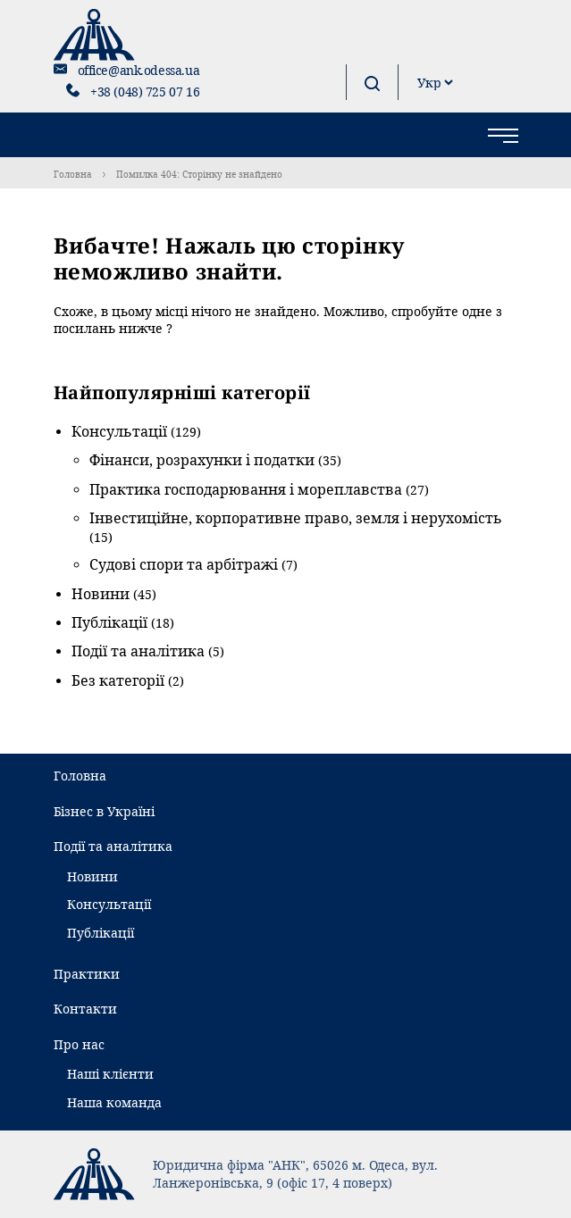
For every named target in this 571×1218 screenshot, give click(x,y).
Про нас (79, 1044)
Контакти (85, 1008)
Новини (100, 594)
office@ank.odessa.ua (139, 70)
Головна (73, 174)
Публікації (109, 622)
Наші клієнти (110, 1073)
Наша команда (114, 1102)
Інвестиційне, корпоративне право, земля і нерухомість (295, 518)
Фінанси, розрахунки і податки (202, 460)
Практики (87, 973)
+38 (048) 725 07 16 (144, 91)
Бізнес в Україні (104, 811)
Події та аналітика (138, 651)
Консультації (119, 431)
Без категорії (117, 680)
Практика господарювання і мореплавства (245, 489)
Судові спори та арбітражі (183, 564)
